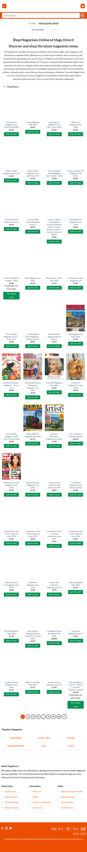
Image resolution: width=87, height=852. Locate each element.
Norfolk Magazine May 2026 (11, 632)
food (66, 55)
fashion (59, 55)
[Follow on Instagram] (6, 828)
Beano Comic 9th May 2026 (33, 683)
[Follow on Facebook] (2, 828)
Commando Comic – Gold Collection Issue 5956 (75, 533)
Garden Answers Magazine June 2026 (11, 684)
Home (32, 23)
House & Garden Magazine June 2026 (33, 485)
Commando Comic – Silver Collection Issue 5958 (11, 533)
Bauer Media (58, 62)
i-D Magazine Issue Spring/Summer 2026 (54, 633)
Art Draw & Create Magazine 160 (75, 279)
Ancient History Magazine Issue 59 (54, 683)
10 (59, 716)
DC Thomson (43, 62)
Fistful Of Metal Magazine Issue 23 (11, 220)
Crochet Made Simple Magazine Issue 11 (33, 222)
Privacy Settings (12, 802)
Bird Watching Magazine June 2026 (76, 222)
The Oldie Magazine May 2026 (54, 384)
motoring (73, 55)
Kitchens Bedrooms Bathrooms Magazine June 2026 (33, 386)
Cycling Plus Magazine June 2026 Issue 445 (75, 485)
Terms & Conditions (41, 802)
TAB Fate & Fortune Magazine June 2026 (11, 485)
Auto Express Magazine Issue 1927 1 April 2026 (54, 124)
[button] (4, 6)
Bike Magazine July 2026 (32, 279)
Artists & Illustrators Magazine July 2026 (54, 436)
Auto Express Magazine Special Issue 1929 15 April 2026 (33, 635)
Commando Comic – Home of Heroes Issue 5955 (32, 533)
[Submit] (82, 15)
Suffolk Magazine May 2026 (76, 583)
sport (34, 58)
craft (80, 55)
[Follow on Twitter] (10, 828)
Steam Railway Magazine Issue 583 (33, 435)
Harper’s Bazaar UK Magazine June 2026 (76, 173)
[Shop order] (43, 29)
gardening (21, 58)
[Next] (64, 716)
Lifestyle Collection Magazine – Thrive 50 (11, 385)
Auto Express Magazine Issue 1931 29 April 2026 (11, 436)
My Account (10, 791)
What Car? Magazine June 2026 (76, 124)
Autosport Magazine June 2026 (33, 584)
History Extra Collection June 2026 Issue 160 (54, 485)
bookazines (9, 55)
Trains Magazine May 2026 (32, 123)
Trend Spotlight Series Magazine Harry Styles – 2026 (54, 173)
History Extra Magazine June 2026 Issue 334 (33, 173)
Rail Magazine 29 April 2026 (76, 335)
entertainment (10, 58)
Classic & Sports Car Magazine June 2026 (11, 584)
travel (40, 58)
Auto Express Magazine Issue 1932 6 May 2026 (11, 124)
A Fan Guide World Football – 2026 (11, 279)
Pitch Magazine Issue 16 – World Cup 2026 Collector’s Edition (75, 686)
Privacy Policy (67, 802)
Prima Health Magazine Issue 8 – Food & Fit (11, 336)
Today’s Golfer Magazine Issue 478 (11, 172)
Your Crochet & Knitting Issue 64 (76, 435)
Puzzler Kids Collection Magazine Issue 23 (54, 584)
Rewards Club (62, 72)
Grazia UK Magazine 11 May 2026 (76, 385)
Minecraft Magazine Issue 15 (75, 632)
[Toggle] (4, 87)
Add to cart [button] (11, 134)
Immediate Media (28, 62)
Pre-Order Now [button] (11, 295)
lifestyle (49, 58)
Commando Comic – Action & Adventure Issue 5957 (54, 535)
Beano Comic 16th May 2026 (54, 279)
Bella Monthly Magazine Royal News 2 (54, 336)
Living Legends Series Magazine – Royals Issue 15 (33, 336)
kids (29, 58)
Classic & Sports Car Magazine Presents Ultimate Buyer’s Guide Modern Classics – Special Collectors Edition (54, 226)
